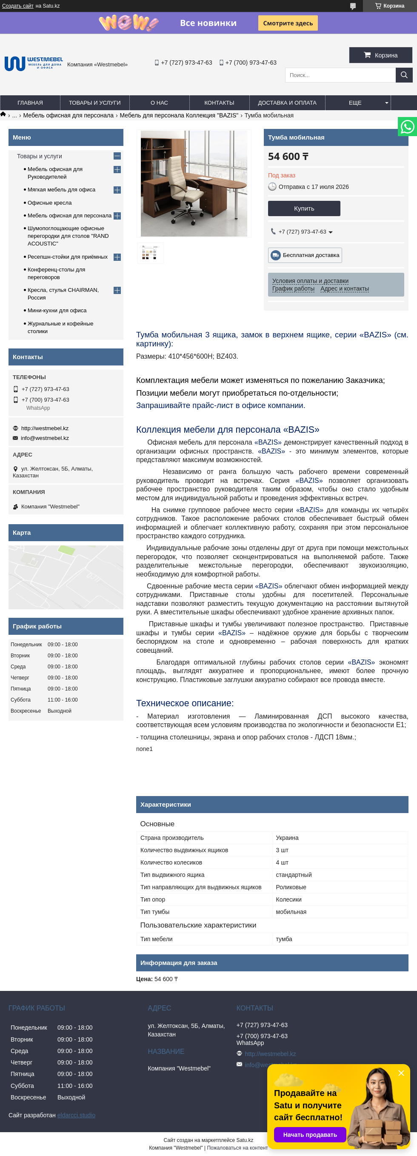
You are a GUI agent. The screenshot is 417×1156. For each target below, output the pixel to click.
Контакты (219, 103)
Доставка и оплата (287, 103)
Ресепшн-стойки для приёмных (68, 257)
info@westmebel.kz (45, 438)
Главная (30, 103)
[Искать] (404, 75)
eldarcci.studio (76, 1115)
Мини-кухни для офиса (57, 310)
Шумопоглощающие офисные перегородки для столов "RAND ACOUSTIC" (68, 236)
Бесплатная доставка (311, 255)
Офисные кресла (49, 203)
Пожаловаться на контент (237, 1148)
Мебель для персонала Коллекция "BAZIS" (179, 115)
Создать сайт (18, 6)
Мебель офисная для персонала (68, 115)
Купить (304, 208)
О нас (159, 103)
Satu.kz (244, 1140)
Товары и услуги (95, 103)
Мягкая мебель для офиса (61, 189)
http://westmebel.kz (45, 428)
